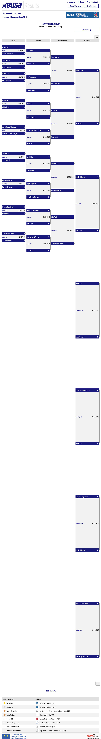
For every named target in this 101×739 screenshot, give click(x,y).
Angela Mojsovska (7, 180)
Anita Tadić (29, 223)
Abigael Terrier (30, 90)
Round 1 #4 (28, 137)
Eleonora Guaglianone (8, 207)
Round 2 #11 (4, 184)
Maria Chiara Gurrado (32, 197)
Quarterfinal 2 (54, 124)
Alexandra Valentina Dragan (10, 134)
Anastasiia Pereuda (7, 54)
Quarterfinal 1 (54, 70)
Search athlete (93, 2)
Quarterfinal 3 (54, 177)
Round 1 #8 (28, 244)
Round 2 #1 (4, 50)
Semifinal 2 (78, 204)
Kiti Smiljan (5, 47)
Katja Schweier (30, 117)
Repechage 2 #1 (79, 630)
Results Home (91, 6)
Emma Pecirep (6, 60)
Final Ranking (87, 29)
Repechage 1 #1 (79, 417)
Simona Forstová (6, 67)
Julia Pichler (5, 154)
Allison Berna (30, 170)
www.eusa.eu (72, 2)
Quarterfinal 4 (54, 230)
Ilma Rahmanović (6, 80)
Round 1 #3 (28, 110)
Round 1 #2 (28, 84)
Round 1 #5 (28, 164)
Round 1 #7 (28, 217)
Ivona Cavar (5, 214)
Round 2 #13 (4, 210)
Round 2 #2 (4, 64)
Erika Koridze (30, 250)
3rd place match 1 (79, 310)
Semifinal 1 (78, 97)
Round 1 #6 (28, 190)
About (82, 2)
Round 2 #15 (4, 237)
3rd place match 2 (79, 523)
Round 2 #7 (4, 130)
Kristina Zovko (6, 74)
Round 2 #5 (4, 104)
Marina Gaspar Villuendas (9, 127)
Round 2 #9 (4, 157)
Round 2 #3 (4, 77)
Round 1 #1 (28, 57)
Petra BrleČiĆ (6, 160)
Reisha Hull (5, 100)
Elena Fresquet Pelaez (8, 233)
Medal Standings (75, 6)
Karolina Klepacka (7, 187)
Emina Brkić (29, 144)
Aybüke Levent (6, 107)
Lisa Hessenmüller (7, 240)
